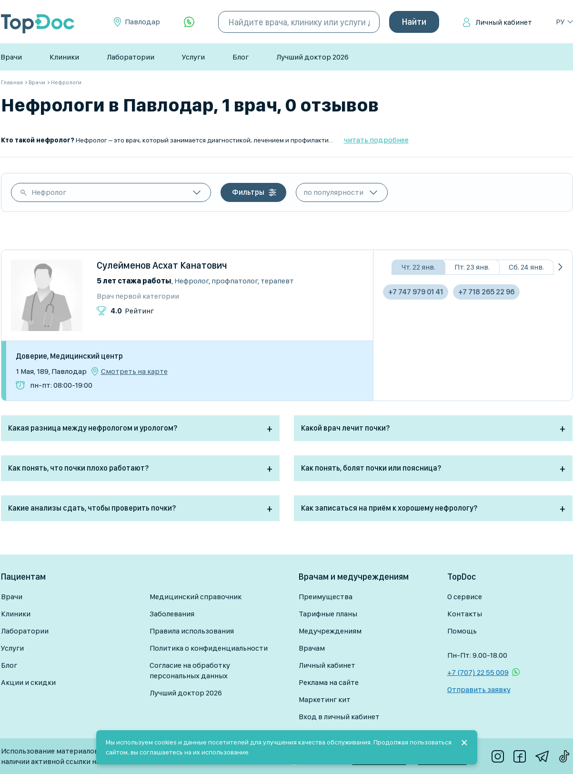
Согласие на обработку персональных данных (190, 670)
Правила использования (192, 630)
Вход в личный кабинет (339, 716)
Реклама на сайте (329, 682)
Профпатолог (234, 280)
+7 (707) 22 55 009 (478, 672)
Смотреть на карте (134, 371)
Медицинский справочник (195, 596)
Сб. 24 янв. (526, 266)
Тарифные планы (328, 613)
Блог (240, 56)
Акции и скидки (28, 682)
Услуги (193, 56)
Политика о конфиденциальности (209, 648)
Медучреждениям (330, 630)
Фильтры (248, 192)
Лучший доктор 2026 (312, 56)
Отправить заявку (479, 689)
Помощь (462, 630)
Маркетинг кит (325, 699)
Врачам (312, 648)
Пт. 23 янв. (472, 266)
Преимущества (325, 596)
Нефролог (48, 192)
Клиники (64, 56)
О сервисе (464, 596)
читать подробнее (376, 139)
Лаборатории (130, 56)
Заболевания (172, 613)
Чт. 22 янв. (418, 266)
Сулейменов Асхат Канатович (162, 265)
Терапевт (277, 280)
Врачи (11, 56)
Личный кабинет (503, 22)
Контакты (464, 613)
